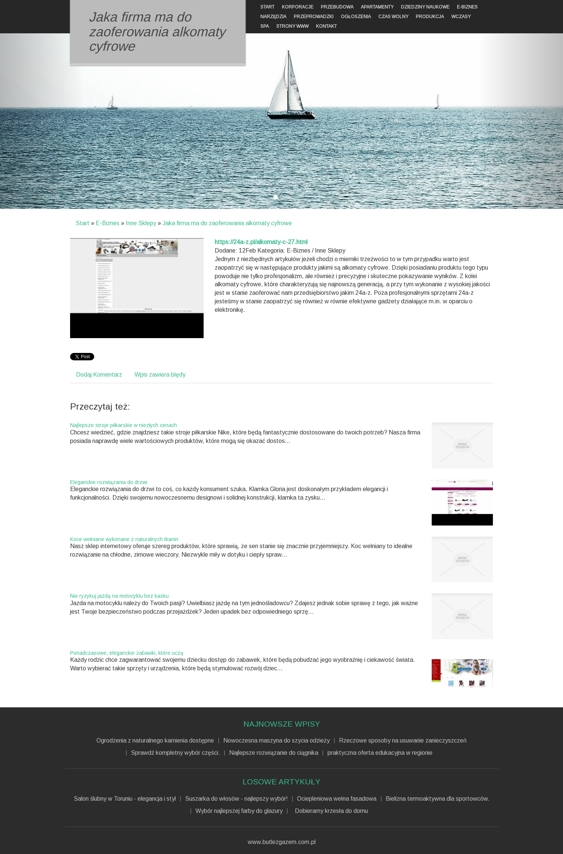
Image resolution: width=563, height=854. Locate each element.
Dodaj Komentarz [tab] (99, 374)
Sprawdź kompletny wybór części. (175, 752)
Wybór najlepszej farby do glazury (239, 811)
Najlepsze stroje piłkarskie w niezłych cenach (123, 425)
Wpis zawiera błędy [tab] (160, 374)
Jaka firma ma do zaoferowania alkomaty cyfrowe (227, 223)
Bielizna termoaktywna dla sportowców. (438, 798)
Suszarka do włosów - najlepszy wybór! (236, 798)
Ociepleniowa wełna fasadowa (336, 798)
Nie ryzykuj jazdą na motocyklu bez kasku (119, 596)
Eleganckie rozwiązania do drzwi (108, 482)
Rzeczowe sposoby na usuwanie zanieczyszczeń (403, 740)
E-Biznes (107, 223)
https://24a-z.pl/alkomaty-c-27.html (261, 242)
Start (82, 223)
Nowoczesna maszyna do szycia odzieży (276, 740)
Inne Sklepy (141, 223)
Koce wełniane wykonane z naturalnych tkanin (124, 539)
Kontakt (326, 26)
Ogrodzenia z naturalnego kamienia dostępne (155, 740)
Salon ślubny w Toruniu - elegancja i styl (125, 798)
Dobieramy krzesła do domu (330, 811)
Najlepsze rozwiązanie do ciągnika (273, 752)
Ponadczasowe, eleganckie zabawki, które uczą (126, 653)
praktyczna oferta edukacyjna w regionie (379, 752)
